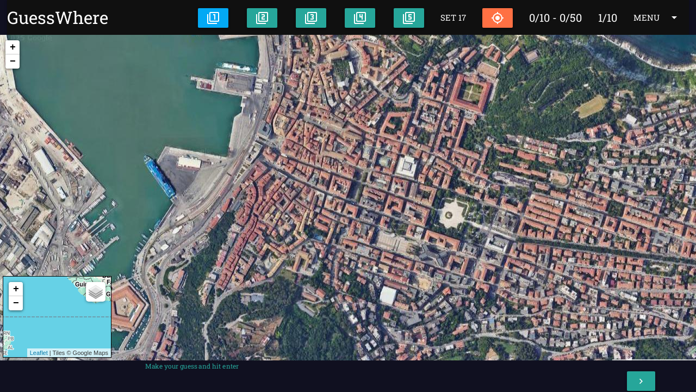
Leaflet (39, 353)
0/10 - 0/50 (555, 17)
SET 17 (453, 17)
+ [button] (13, 47)
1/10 (607, 17)
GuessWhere (57, 17)
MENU (657, 17)
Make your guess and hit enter (192, 366)
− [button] (13, 61)
